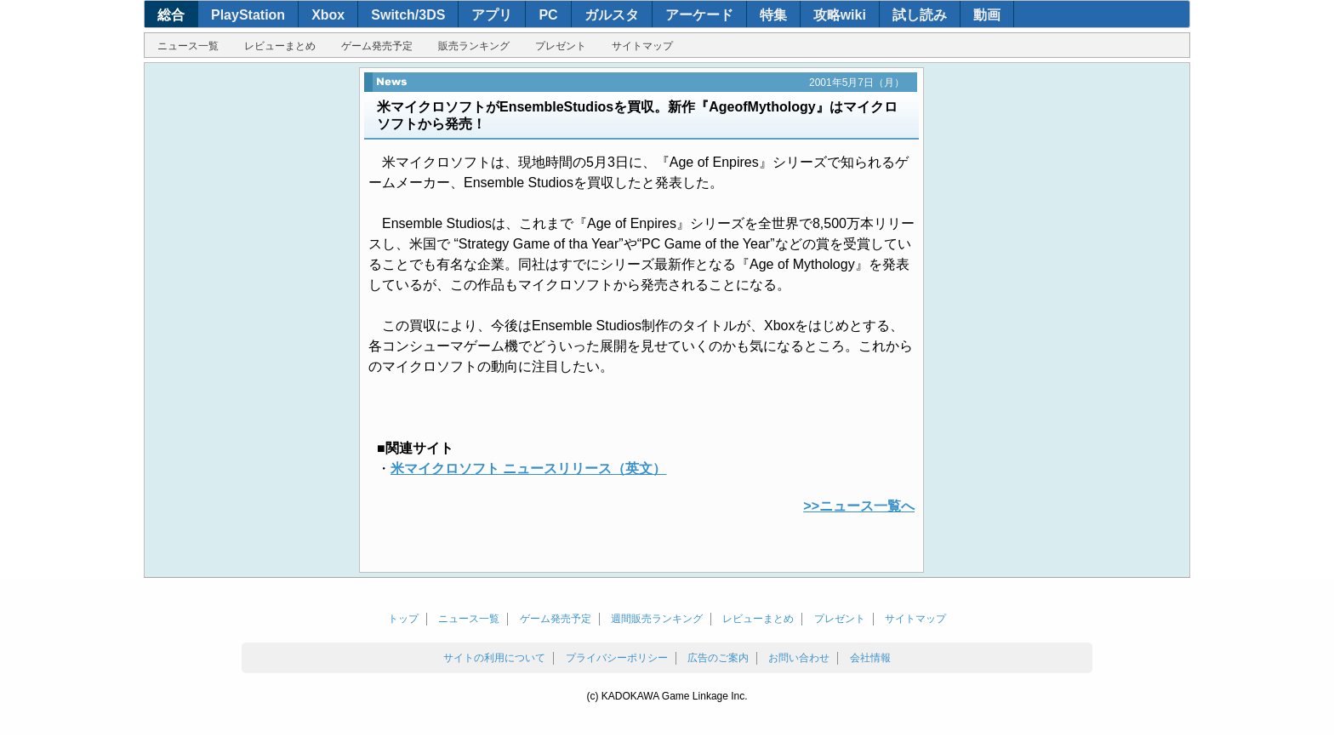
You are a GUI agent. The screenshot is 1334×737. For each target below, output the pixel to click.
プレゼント (560, 46)
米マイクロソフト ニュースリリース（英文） (528, 468)
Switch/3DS (408, 15)
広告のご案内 (718, 658)
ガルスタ (611, 15)
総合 (171, 15)
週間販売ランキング (657, 619)
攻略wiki (839, 15)
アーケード (699, 15)
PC (548, 15)
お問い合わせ (798, 658)
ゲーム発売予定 (377, 46)
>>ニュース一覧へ (859, 506)
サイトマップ (642, 46)
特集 (773, 15)
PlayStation (248, 15)
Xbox (328, 15)
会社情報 (870, 658)
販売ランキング (474, 46)
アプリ (491, 15)
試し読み (919, 15)
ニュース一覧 (188, 46)
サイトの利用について (494, 658)
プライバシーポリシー (617, 658)
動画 (986, 15)
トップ (403, 619)
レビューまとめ (280, 46)
